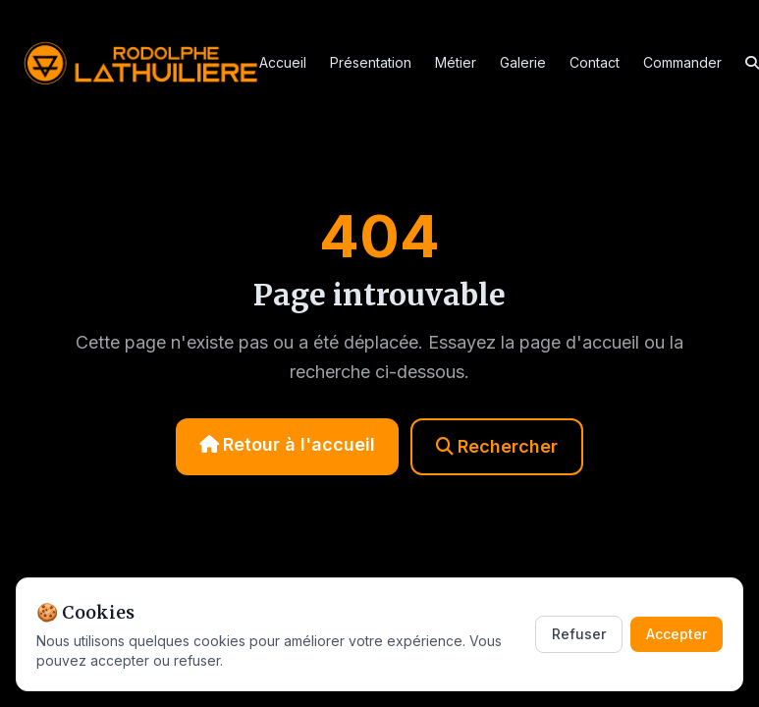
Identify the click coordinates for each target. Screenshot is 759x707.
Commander (682, 62)
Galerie (523, 62)
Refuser (579, 633)
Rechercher (497, 446)
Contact (594, 62)
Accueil (282, 62)
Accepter (676, 633)
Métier (455, 62)
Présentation (370, 62)
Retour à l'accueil (287, 444)
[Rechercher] (752, 63)
